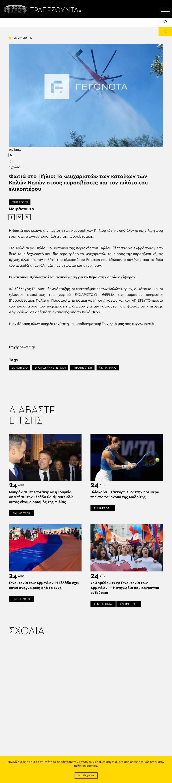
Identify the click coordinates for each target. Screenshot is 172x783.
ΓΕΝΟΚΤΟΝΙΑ (103, 604)
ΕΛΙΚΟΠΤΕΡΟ (19, 367)
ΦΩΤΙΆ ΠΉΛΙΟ (107, 367)
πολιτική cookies (85, 765)
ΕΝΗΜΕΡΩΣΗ (19, 202)
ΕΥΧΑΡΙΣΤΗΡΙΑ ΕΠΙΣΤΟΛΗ (50, 367)
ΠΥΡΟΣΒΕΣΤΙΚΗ (82, 367)
